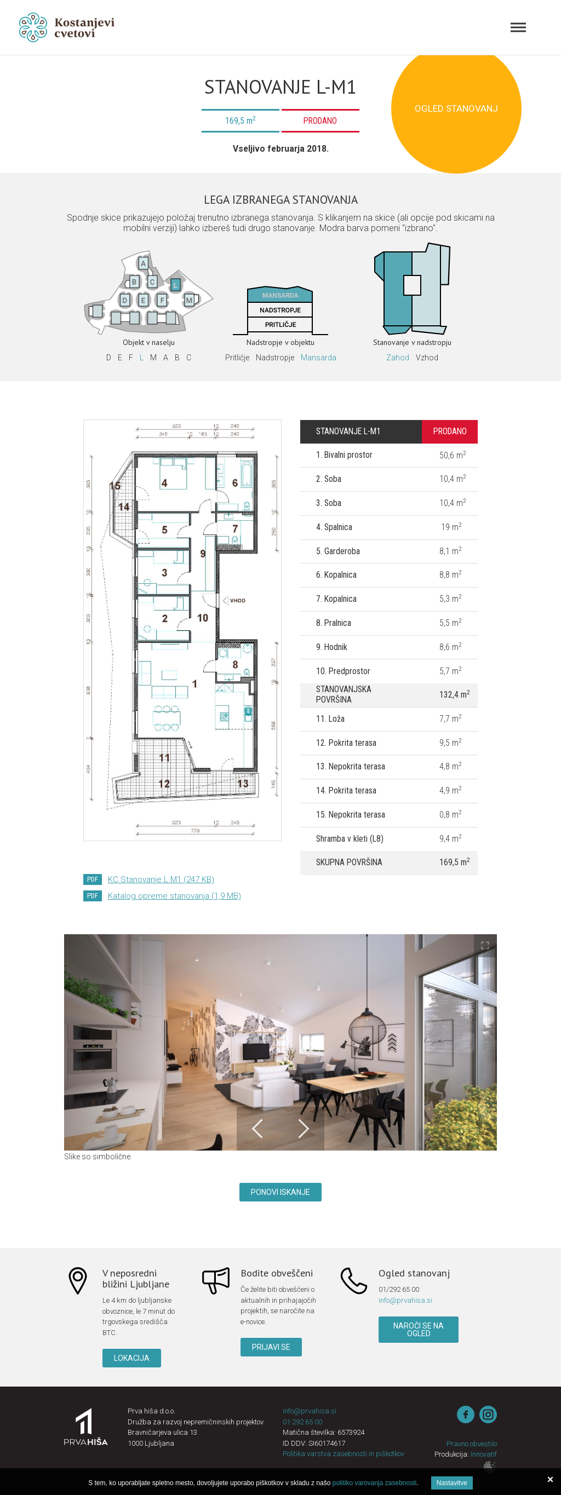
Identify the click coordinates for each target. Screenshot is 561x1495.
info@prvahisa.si (405, 1300)
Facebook (465, 1414)
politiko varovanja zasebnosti (374, 1483)
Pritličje (237, 357)
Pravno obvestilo (471, 1444)
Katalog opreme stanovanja (174, 896)
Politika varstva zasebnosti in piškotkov (343, 1454)
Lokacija (132, 1358)
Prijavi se (271, 1347)
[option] (280, 1042)
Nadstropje (275, 357)
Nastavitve (452, 1483)
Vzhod (427, 357)
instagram (488, 1414)
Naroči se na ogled (418, 1329)
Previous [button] (258, 1129)
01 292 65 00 (302, 1422)
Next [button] (302, 1129)
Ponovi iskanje (280, 1192)
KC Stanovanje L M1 (161, 879)
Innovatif (484, 1454)
